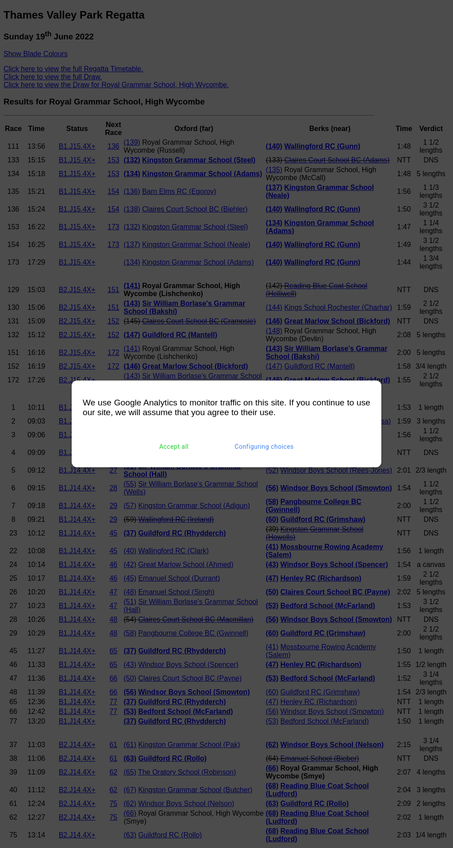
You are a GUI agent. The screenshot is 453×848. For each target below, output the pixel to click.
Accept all (174, 446)
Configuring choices (264, 446)
